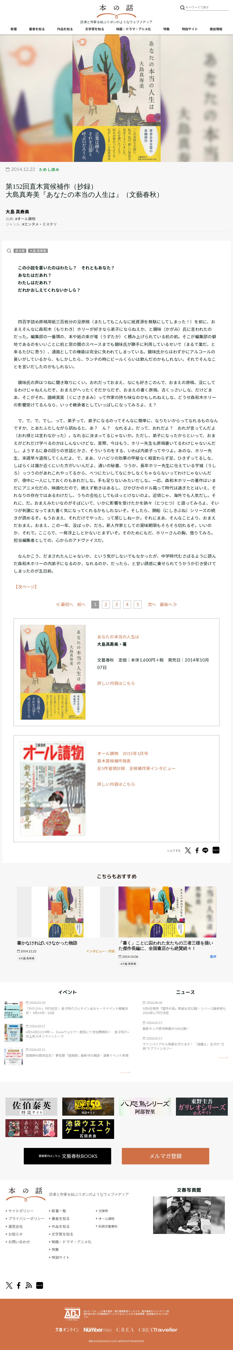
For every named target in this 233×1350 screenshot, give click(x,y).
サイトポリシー (21, 1211)
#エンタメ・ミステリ (39, 224)
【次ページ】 (26, 586)
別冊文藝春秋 (109, 1226)
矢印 (125, 1072)
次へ (153, 604)
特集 (166, 29)
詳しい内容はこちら (116, 683)
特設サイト (190, 29)
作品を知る (65, 29)
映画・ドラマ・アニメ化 (133, 29)
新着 (14, 29)
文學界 (103, 1211)
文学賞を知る (94, 29)
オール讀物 (107, 1219)
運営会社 (15, 1226)
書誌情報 (216, 29)
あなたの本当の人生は (118, 636)
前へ (80, 604)
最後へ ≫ (170, 604)
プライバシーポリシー (26, 1219)
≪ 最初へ (63, 604)
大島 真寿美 (17, 211)
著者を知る (37, 29)
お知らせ (15, 1234)
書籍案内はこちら (68, 1156)
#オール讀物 (25, 219)
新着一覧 (59, 1211)
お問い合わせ (19, 1241)
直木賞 (20, 251)
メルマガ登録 (165, 1155)
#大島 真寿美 (26, 958)
